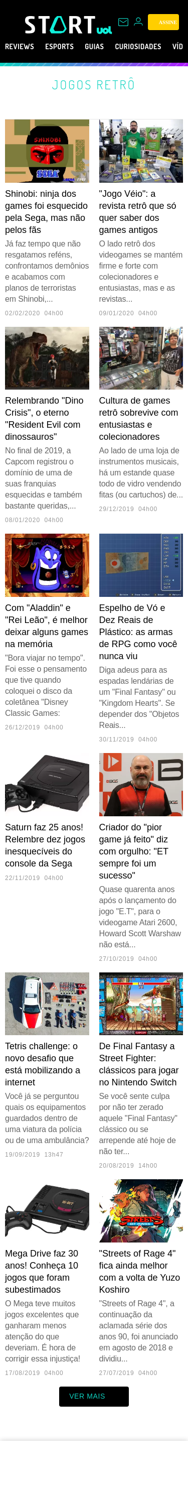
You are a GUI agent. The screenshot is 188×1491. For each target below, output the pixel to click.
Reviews (22, 47)
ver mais (94, 1397)
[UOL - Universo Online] (104, 30)
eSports (68, 47)
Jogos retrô (94, 84)
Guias (109, 47)
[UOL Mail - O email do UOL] (123, 22)
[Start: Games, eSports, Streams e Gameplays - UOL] (61, 24)
